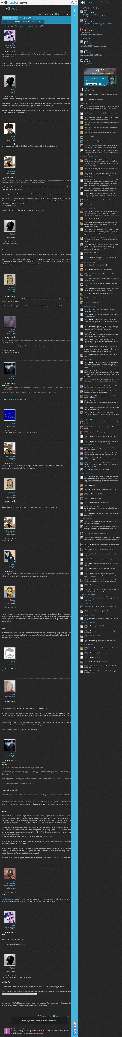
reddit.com (97, 576)
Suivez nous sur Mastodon (78, 1029)
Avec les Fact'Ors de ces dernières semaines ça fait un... (97, 64)
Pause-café (25, 18)
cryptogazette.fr (103, 648)
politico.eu (98, 146)
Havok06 (12, 330)
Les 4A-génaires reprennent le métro (94, 14)
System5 (12, 661)
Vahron (90, 50)
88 (48, 14)
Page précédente (40, 14)
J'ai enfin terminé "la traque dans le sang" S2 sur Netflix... (98, 46)
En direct (93, 2)
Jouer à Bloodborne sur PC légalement (95, 54)
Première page (37, 14)
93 (62, 14)
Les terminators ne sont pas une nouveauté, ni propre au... (98, 25)
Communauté (79, 509)
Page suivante (70, 14)
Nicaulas (12, 600)
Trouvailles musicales (90, 63)
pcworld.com (98, 642)
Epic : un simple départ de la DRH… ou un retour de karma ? (100, 23)
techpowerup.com (104, 446)
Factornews (10, 18)
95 (67, 14)
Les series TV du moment (91, 45)
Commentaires (94, 7)
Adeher (13, 136)
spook (13, 881)
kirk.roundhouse (10, 170)
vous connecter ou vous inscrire (41, 1022)
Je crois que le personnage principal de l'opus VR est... (97, 15)
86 (42, 14)
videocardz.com (100, 325)
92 (59, 14)
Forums (90, 38)
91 (56, 14)
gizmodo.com (92, 655)
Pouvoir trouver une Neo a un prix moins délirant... (96, 34)
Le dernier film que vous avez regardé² (23, 22)
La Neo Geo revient (90, 32)
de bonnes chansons (10, 399)
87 (45, 14)
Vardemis (12, 89)
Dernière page (72, 14)
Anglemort (90, 59)
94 (64, 14)
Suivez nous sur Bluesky (78, 1033)
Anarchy (13, 564)
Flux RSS (78, 1023)
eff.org (90, 197)
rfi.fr (117, 132)
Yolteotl (13, 44)
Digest (110, 2)
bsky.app (103, 482)
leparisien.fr (100, 633)
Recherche (70, 2)
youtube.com (104, 99)
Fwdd (13, 694)
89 (50, 14)
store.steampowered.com (95, 566)
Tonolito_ (90, 41)
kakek (89, 10)
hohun (13, 423)
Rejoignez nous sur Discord (78, 1026)
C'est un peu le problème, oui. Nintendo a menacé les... (97, 55)
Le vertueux (12, 288)
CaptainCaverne (92, 28)
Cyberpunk (12, 376)
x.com (105, 113)
